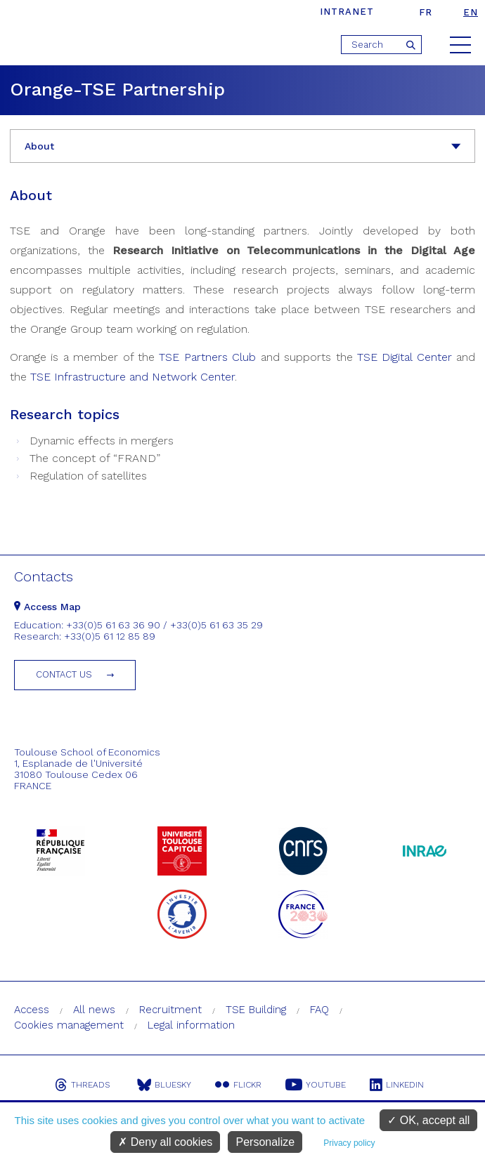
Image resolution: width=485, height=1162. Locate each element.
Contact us (64, 674)
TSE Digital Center (404, 357)
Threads (82, 1084)
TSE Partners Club (207, 357)
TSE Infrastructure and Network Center (132, 376)
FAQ (319, 1009)
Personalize (265, 1142)
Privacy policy (349, 1143)
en (470, 12)
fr (425, 12)
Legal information (191, 1025)
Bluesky (164, 1084)
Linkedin (397, 1084)
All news (94, 1009)
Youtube (315, 1084)
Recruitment (170, 1009)
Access (31, 1009)
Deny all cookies (165, 1142)
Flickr (238, 1085)
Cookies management (69, 1025)
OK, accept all (428, 1120)
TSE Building (256, 1009)
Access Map (47, 606)
